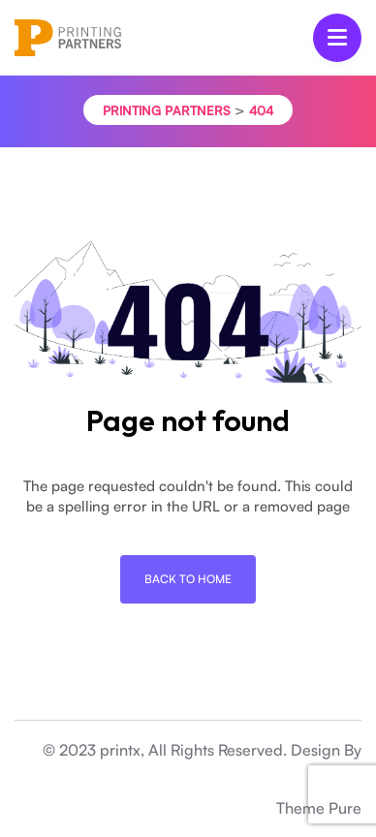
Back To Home (188, 579)
